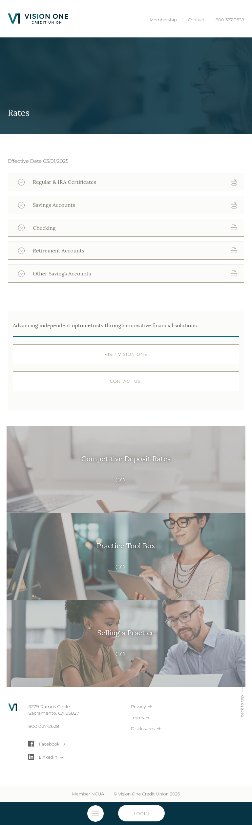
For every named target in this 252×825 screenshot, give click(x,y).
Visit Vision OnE (126, 354)
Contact (196, 19)
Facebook (49, 744)
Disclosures (143, 728)
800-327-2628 (230, 19)
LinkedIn (48, 757)
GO (120, 480)
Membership (163, 19)
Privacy (138, 706)
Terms (137, 717)
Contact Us (126, 381)
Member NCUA (88, 793)
